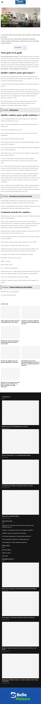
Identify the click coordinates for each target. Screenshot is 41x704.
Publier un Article (6, 553)
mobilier (10, 175)
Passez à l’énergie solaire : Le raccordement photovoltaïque (16, 455)
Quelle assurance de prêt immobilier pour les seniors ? (15, 426)
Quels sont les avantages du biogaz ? (10, 516)
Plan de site (5, 556)
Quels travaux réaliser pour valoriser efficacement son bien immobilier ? (19, 588)
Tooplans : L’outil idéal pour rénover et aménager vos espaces (17, 530)
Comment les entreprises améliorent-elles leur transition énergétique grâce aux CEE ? (30, 322)
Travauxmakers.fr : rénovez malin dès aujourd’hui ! (14, 542)
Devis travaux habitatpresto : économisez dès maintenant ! (16, 536)
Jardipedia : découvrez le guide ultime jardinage (14, 533)
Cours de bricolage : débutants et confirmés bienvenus (15, 539)
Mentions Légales (6, 549)
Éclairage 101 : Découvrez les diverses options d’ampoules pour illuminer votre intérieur (10, 342)
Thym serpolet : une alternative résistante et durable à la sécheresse (18, 617)
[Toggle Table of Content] (24, 47)
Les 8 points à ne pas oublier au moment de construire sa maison (17, 485)
